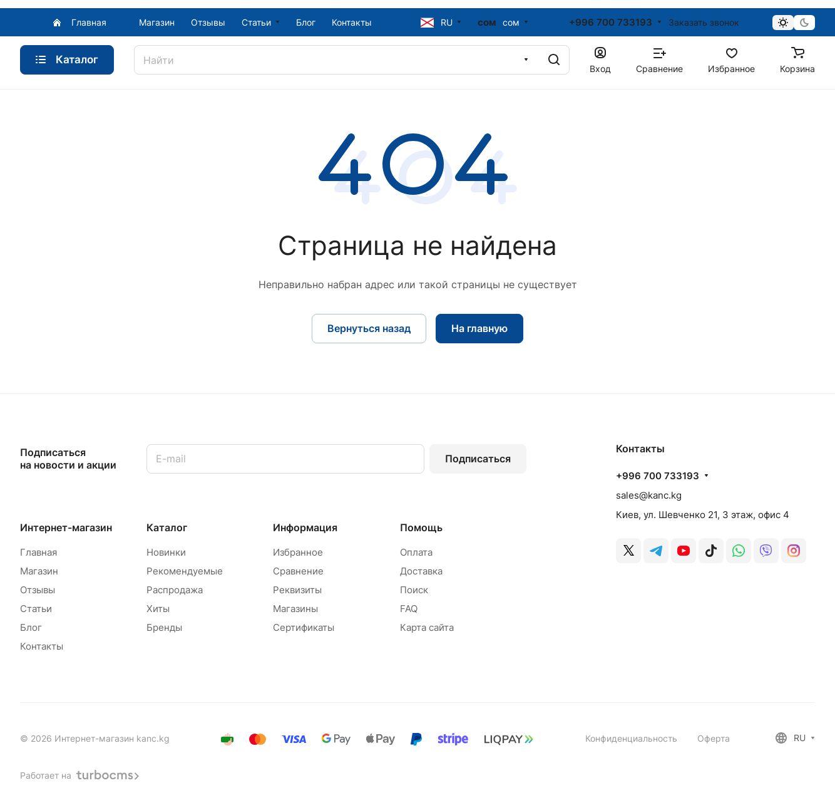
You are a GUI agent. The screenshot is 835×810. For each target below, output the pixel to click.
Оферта (713, 738)
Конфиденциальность (631, 738)
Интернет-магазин (66, 527)
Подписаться (478, 458)
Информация (305, 527)
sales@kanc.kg (649, 495)
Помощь (421, 527)
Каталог (166, 527)
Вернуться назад (369, 328)
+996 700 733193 (610, 22)
